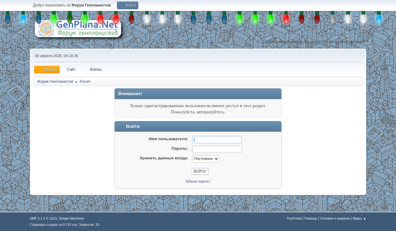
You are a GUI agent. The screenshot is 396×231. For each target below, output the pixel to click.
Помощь (310, 218)
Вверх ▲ (359, 218)
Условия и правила (335, 218)
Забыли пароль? (197, 181)
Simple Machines (71, 218)
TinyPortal (293, 218)
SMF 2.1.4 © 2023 (43, 218)
